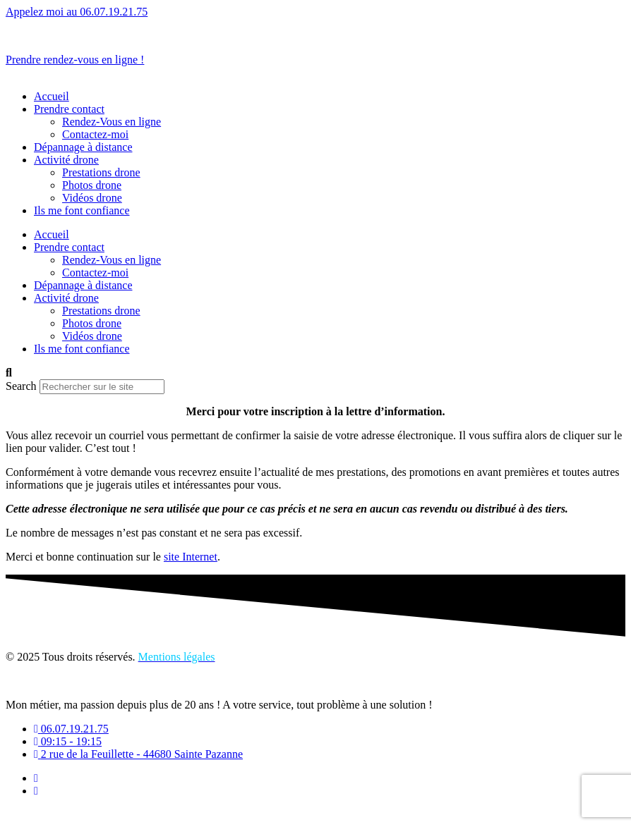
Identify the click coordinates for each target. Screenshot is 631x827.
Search (21, 386)
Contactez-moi (95, 134)
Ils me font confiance (82, 210)
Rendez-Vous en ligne (111, 122)
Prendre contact (69, 109)
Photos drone (91, 185)
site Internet (190, 557)
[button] (315, 373)
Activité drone (66, 160)
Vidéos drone (92, 198)
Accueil (51, 96)
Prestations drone (101, 172)
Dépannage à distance (83, 147)
